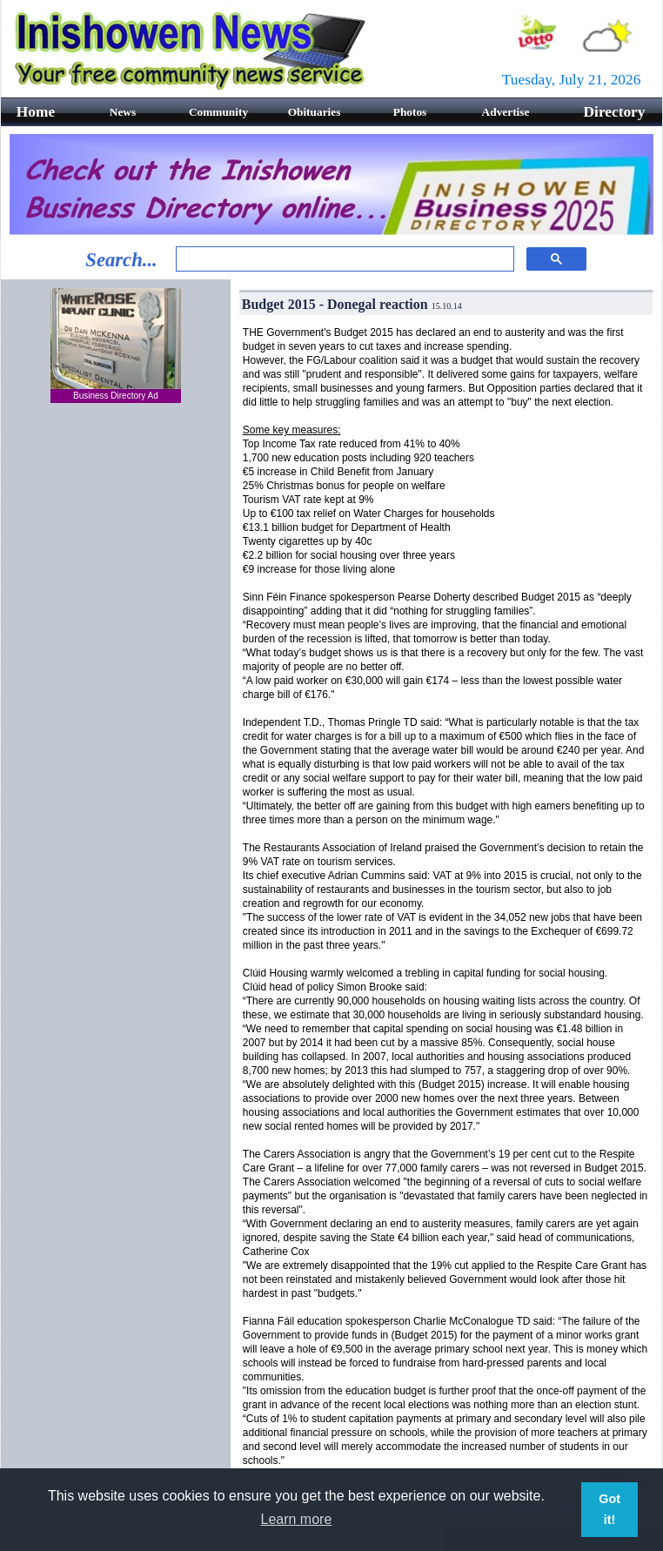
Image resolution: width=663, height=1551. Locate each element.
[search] (343, 259)
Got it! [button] (609, 1509)
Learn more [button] (296, 1519)
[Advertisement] (115, 697)
